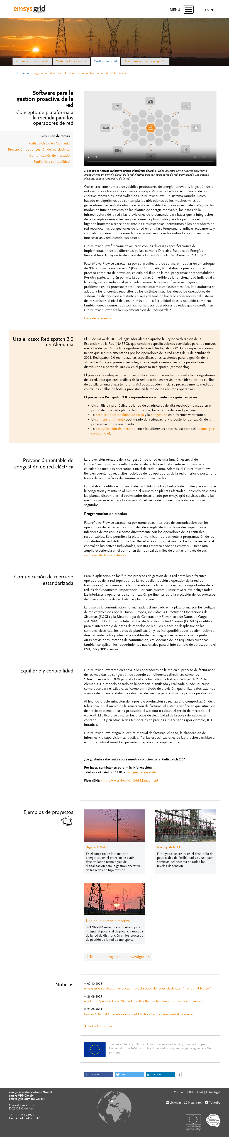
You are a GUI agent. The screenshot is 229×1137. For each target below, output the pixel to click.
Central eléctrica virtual (71, 61)
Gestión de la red (105, 61)
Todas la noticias (100, 1026)
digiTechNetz (96, 847)
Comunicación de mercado (49, 156)
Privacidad (196, 1092)
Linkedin (175, 1102)
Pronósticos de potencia (32, 61)
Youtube (214, 1102)
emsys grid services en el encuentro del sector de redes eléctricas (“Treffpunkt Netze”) (147, 988)
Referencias (118, 73)
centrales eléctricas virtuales (105, 555)
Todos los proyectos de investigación (119, 957)
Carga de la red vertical (47, 73)
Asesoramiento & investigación (145, 61)
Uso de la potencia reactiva (108, 921)
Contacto (180, 1092)
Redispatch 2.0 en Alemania (49, 143)
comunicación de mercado (116, 429)
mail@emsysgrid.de (141, 772)
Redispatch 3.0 (169, 847)
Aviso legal (213, 1092)
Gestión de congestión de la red (86, 73)
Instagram (195, 1102)
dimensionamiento (111, 419)
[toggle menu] (188, 10)
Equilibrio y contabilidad (51, 162)
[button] (98, 1074)
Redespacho (21, 73)
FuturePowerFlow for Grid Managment (129, 780)
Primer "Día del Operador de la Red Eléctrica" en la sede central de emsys (139, 1014)
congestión (159, 415)
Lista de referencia (97, 318)
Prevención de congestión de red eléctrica (39, 149)
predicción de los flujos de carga (120, 415)
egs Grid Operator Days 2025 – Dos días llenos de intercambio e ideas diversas (143, 1001)
